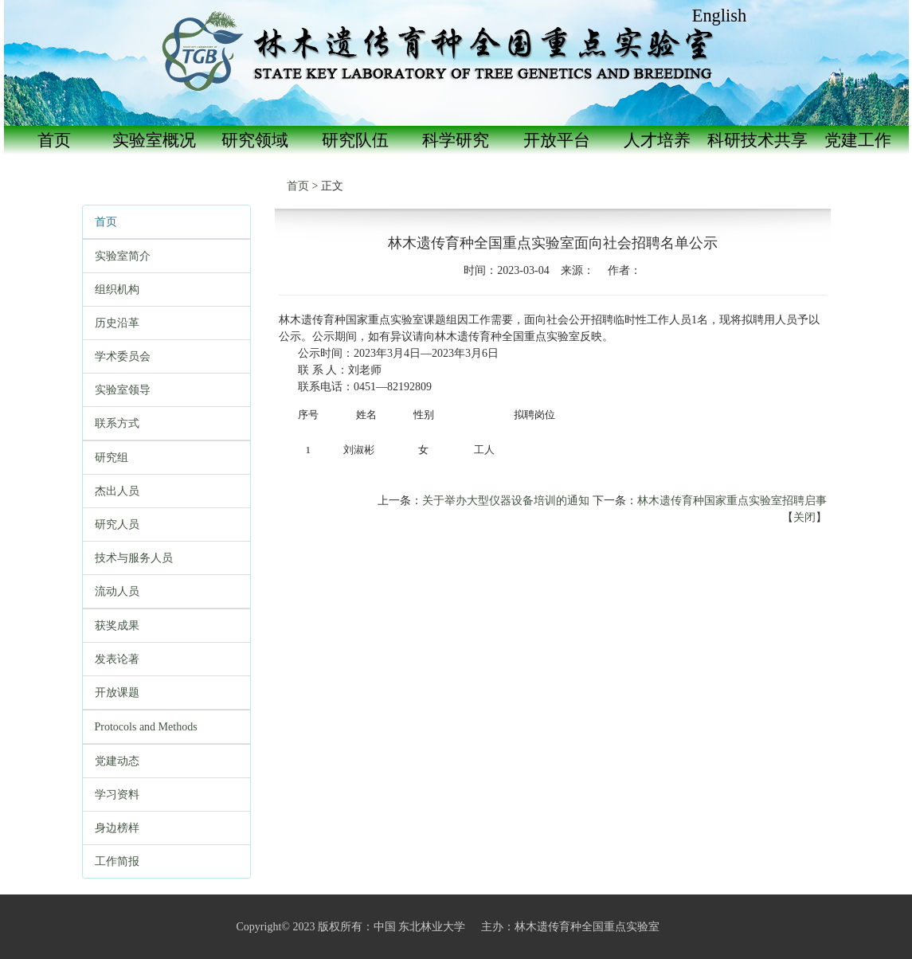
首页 (54, 140)
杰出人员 (117, 491)
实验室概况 (154, 140)
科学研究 (455, 140)
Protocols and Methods (146, 727)
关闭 (804, 517)
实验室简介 (123, 256)
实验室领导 (123, 390)
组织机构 (117, 290)
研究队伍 (355, 140)
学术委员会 (123, 356)
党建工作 (857, 140)
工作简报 (117, 861)
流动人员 (117, 591)
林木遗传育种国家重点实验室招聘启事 (732, 501)
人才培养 (657, 140)
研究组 (111, 458)
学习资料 (117, 794)
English (719, 15)
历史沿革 (117, 323)
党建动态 (117, 761)
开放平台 (556, 140)
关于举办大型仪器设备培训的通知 (505, 501)
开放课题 (117, 693)
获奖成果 (117, 626)
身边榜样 (117, 828)
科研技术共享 (757, 140)
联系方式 (117, 423)
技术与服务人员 (134, 558)
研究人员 (117, 524)
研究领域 (254, 140)
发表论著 (117, 659)
